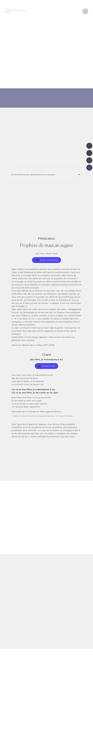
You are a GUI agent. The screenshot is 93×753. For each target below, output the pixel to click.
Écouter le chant (46, 366)
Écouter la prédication (47, 260)
